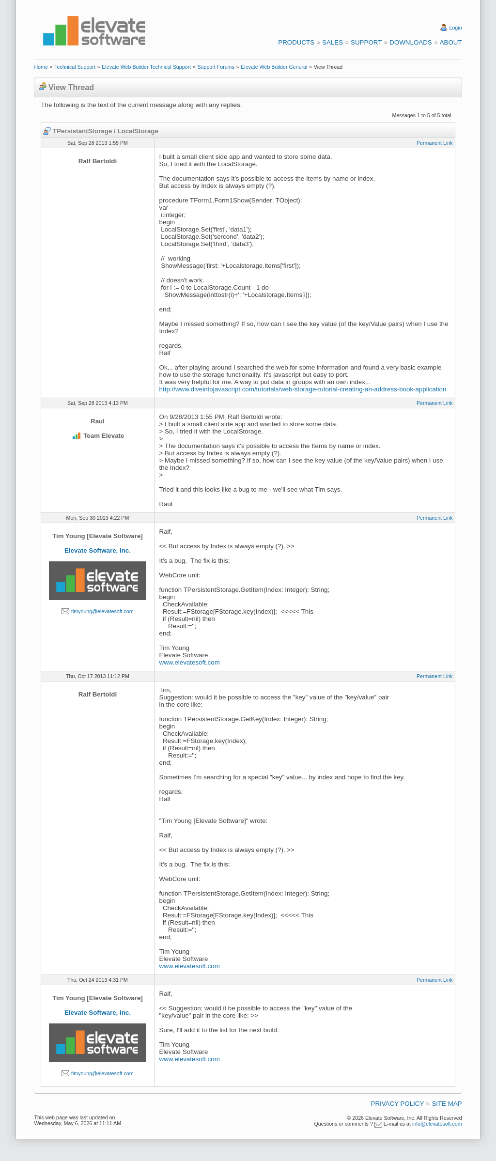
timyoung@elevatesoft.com (102, 611)
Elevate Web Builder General (274, 67)
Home (40, 67)
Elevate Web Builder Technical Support (146, 67)
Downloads (410, 42)
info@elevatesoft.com (437, 1124)
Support (366, 42)
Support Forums (215, 67)
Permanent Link (435, 143)
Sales (332, 42)
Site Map (447, 1103)
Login (456, 28)
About (451, 42)
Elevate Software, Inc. (97, 550)
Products (296, 42)
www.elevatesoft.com (189, 662)
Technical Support (74, 67)
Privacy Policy (397, 1103)
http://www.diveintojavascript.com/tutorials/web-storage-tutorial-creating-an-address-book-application (303, 389)
